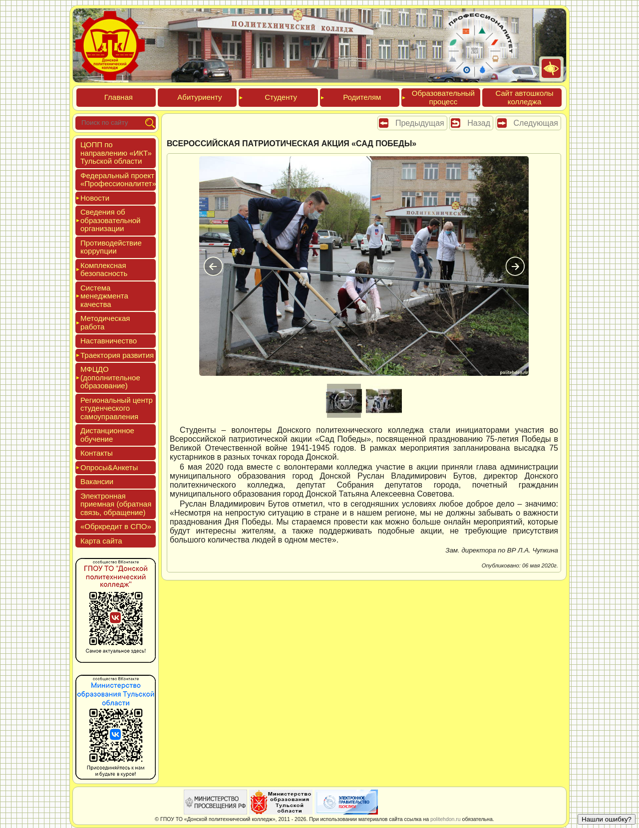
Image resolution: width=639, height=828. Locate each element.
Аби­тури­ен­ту (199, 97)
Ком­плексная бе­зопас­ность (103, 269)
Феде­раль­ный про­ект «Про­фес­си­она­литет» (118, 179)
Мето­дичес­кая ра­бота (105, 322)
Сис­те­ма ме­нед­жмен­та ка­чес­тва (104, 295)
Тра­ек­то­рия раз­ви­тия (117, 355)
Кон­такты (96, 453)
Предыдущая (419, 123)
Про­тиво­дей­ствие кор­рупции (111, 247)
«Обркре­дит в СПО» (115, 526)
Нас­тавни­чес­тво (108, 340)
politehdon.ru (445, 819)
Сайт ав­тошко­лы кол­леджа (524, 97)
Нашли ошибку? (607, 819)
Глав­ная (118, 97)
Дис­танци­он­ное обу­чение (107, 434)
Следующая (536, 123)
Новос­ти (94, 198)
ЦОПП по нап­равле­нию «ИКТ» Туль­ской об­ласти (116, 152)
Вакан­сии (96, 481)
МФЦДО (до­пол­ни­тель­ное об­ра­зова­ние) (110, 377)
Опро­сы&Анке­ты (109, 467)
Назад (478, 123)
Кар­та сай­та (101, 541)
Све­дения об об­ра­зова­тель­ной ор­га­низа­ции (110, 220)
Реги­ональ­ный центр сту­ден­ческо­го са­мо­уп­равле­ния (116, 408)
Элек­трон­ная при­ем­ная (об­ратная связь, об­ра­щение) (115, 504)
